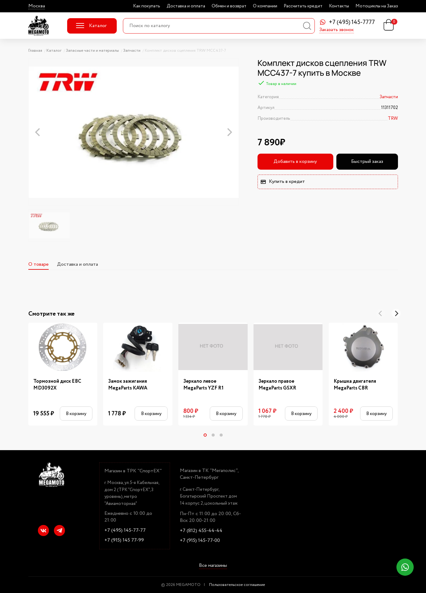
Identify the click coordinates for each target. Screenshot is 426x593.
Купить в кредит (282, 181)
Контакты (339, 6)
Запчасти (388, 97)
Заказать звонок (336, 30)
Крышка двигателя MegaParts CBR (355, 385)
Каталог (91, 25)
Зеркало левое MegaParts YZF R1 (203, 385)
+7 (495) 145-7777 (352, 22)
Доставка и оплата (186, 6)
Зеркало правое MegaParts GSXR (277, 385)
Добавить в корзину (295, 161)
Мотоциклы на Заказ (376, 6)
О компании (265, 6)
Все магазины (213, 566)
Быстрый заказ (367, 161)
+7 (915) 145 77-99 (124, 540)
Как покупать (146, 6)
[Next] (396, 313)
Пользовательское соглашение (237, 585)
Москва (36, 6)
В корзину (76, 413)
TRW (393, 118)
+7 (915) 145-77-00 (200, 540)
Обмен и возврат (229, 6)
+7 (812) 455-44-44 (201, 530)
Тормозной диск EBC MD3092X (57, 385)
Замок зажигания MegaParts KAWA (127, 385)
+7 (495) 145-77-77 (125, 530)
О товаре (38, 264)
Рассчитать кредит (303, 6)
